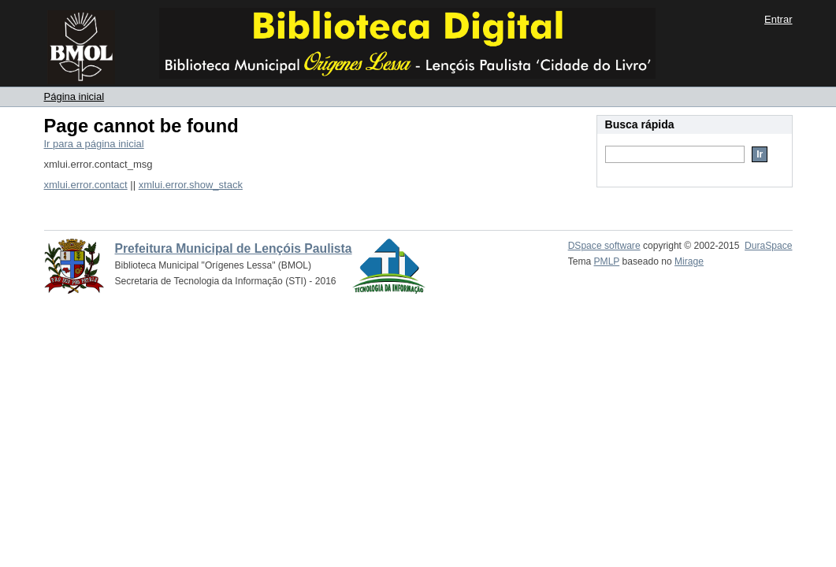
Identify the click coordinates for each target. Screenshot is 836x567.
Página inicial (74, 96)
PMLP (607, 261)
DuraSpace (768, 245)
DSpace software (604, 245)
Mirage (689, 261)
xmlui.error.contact (86, 185)
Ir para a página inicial (94, 144)
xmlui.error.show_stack (191, 185)
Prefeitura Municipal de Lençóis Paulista (233, 248)
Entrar (778, 19)
